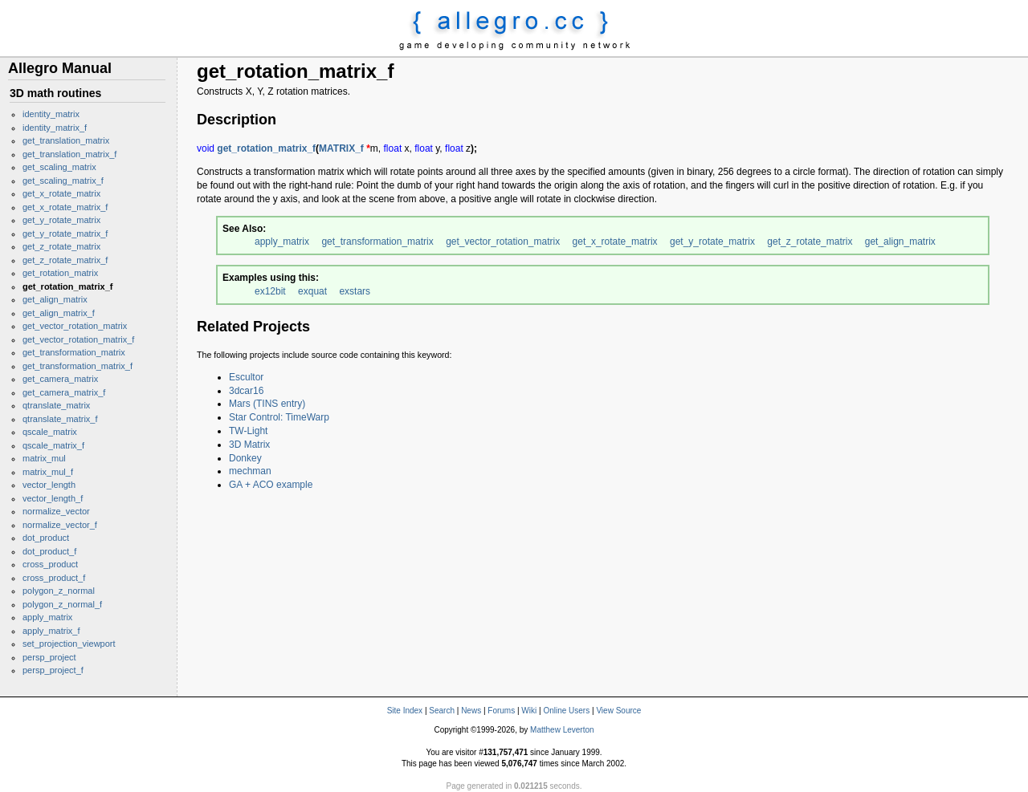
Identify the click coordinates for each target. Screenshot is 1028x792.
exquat (312, 291)
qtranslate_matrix (56, 405)
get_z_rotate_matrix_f (65, 260)
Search (442, 710)
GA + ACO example (270, 484)
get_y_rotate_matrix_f (65, 233)
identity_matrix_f (54, 127)
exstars (354, 291)
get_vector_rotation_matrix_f (78, 339)
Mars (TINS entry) (267, 403)
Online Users (566, 710)
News (471, 710)
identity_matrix (51, 114)
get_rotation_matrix (60, 273)
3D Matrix (249, 444)
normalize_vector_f (59, 525)
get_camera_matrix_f (63, 392)
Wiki (528, 710)
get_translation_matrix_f (69, 154)
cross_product (50, 564)
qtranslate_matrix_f (60, 419)
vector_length (48, 484)
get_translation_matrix (65, 140)
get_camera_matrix (60, 379)
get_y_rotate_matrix (61, 220)
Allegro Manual (60, 68)
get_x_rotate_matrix (61, 193)
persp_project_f (53, 670)
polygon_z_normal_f (62, 604)
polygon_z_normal (58, 590)
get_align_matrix (55, 299)
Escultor (246, 377)
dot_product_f (49, 551)
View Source (618, 710)
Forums (501, 710)
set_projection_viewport (69, 643)
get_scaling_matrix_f (63, 180)
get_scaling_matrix (59, 167)
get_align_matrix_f (58, 313)
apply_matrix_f (51, 631)
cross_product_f (53, 578)
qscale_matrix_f (53, 445)
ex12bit (270, 291)
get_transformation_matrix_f (77, 366)
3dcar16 (246, 390)
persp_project (49, 657)
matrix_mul (44, 458)
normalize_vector (56, 511)
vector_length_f (52, 498)
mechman (250, 471)
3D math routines (55, 93)
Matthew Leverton (562, 729)
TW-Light (248, 431)
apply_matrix (47, 617)
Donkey (245, 458)
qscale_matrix (49, 432)
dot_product (45, 537)
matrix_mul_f (47, 472)
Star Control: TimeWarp (279, 417)
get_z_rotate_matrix (61, 246)
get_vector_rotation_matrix (74, 326)
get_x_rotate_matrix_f (65, 207)
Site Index (404, 710)
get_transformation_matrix (73, 352)
